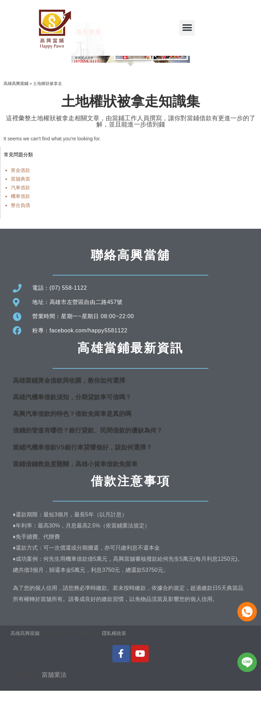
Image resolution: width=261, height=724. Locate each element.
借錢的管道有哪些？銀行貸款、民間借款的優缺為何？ (88, 463)
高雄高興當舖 (25, 666)
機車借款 (20, 229)
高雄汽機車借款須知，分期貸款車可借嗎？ (72, 430)
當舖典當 (20, 212)
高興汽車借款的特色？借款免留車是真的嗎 (72, 447)
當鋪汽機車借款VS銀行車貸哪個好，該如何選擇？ (82, 480)
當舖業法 (54, 707)
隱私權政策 (114, 666)
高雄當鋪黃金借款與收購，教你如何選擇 (69, 413)
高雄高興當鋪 (15, 116)
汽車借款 (20, 221)
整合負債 (20, 238)
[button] (187, 28)
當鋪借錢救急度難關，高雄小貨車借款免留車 (75, 497)
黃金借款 (20, 203)
